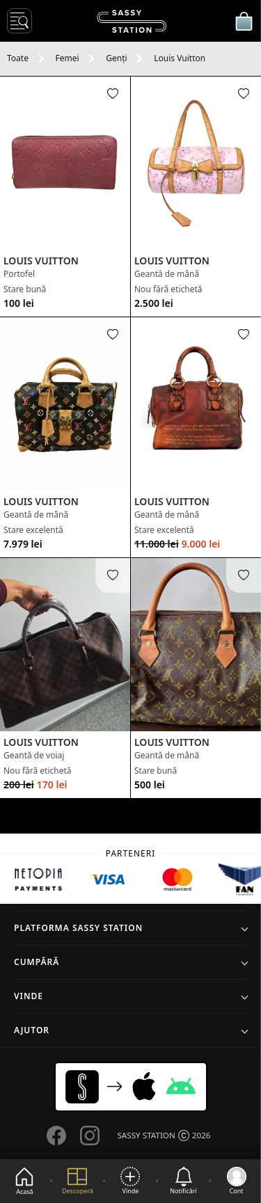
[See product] (65, 163)
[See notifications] (183, 1181)
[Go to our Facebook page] (56, 1135)
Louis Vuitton (179, 58)
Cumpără (36, 962)
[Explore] (77, 1181)
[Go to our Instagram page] (89, 1135)
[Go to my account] (236, 1181)
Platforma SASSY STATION (78, 928)
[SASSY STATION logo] (131, 21)
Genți (116, 58)
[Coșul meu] (243, 20)
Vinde (28, 996)
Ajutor (31, 1030)
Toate (18, 58)
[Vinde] (130, 1181)
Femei (67, 58)
